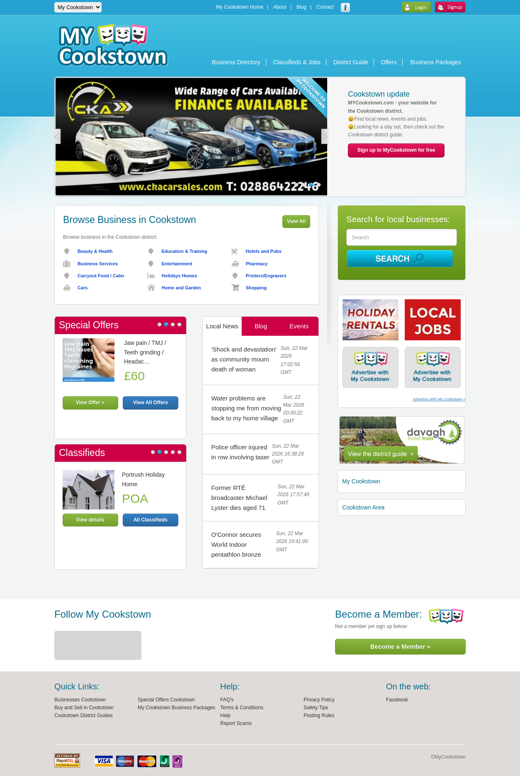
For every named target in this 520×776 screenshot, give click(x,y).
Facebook (397, 700)
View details (90, 520)
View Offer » (90, 402)
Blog (301, 7)
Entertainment (177, 263)
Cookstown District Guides (83, 715)
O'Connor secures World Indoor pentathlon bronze (236, 544)
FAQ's (226, 700)
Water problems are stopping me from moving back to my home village (246, 408)
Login (416, 7)
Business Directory (236, 62)
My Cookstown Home (239, 7)
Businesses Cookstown (80, 700)
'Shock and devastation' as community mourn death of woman (244, 359)
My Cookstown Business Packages (176, 708)
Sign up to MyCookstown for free (396, 150)
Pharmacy (257, 263)
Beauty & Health (95, 251)
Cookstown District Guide (401, 440)
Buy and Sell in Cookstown (84, 708)
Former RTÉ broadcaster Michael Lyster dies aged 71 (239, 497)
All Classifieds (151, 520)
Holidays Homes (179, 275)
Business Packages (436, 62)
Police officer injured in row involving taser (240, 452)
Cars (82, 287)
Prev (57, 137)
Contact (324, 7)
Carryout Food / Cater (101, 275)
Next (325, 137)
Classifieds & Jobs (297, 62)
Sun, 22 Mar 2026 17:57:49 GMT (293, 494)
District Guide (350, 62)
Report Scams (236, 723)
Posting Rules (319, 715)
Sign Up (450, 7)
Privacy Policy (319, 700)
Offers (389, 62)
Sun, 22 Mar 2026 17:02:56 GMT (293, 360)
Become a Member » (400, 646)
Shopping (256, 287)
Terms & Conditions (241, 708)
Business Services (98, 263)
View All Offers (150, 402)
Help (225, 715)
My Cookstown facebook (345, 7)
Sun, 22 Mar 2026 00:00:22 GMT (293, 409)
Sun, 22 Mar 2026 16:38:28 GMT (288, 454)
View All (296, 221)
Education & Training (184, 251)
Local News (222, 326)
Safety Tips (316, 708)
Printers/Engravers (266, 275)
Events (299, 326)
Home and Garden (181, 287)
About (279, 7)
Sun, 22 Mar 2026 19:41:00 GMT (292, 541)
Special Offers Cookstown (166, 700)
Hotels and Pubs (264, 251)
